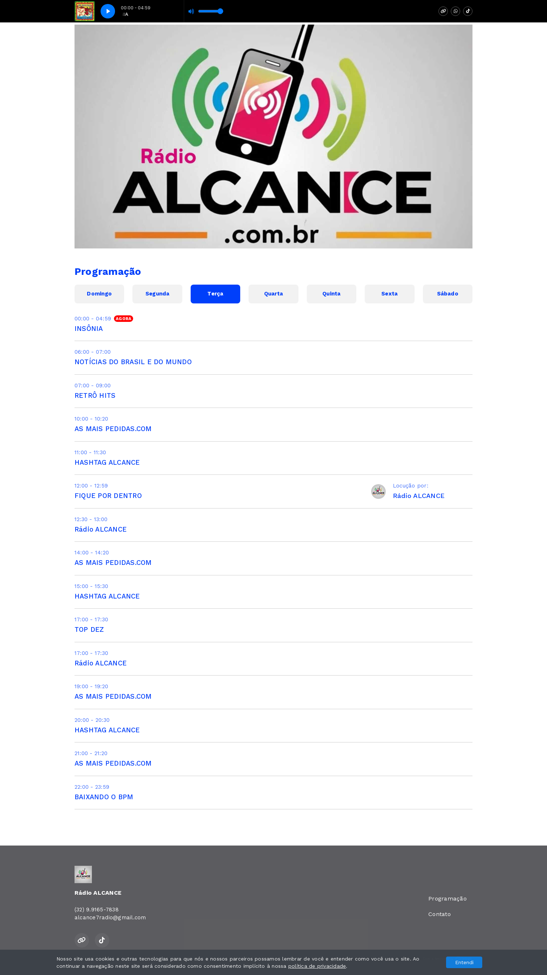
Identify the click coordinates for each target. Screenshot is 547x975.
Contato (439, 914)
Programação (447, 898)
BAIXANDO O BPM (104, 797)
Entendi (464, 962)
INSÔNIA (89, 328)
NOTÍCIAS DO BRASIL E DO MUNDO (133, 362)
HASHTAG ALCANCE (107, 462)
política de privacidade (317, 966)
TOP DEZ (89, 629)
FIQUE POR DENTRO (108, 495)
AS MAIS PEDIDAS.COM (113, 429)
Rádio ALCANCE (101, 529)
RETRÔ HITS (95, 395)
